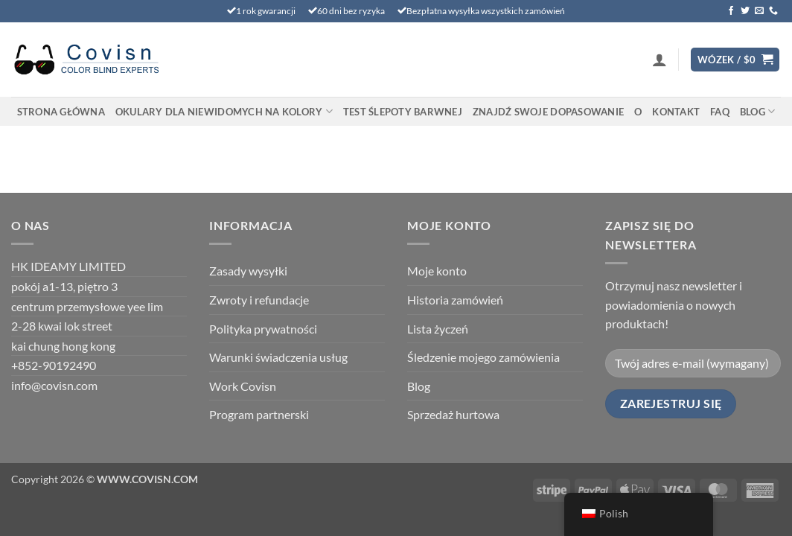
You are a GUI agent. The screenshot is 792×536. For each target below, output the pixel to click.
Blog (757, 111)
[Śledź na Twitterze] (745, 11)
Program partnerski (259, 414)
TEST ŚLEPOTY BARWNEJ (402, 112)
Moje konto (437, 271)
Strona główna (61, 112)
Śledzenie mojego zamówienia (483, 357)
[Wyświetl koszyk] (735, 60)
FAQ (719, 112)
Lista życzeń (437, 329)
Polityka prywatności (263, 329)
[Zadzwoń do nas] (773, 11)
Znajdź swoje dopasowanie (548, 112)
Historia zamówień (455, 300)
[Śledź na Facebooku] (730, 11)
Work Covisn (242, 386)
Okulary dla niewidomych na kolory (224, 111)
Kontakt (676, 112)
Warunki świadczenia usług (278, 357)
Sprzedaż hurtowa (453, 414)
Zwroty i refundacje (259, 300)
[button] (659, 59)
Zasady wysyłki (248, 271)
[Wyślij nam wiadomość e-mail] (759, 11)
